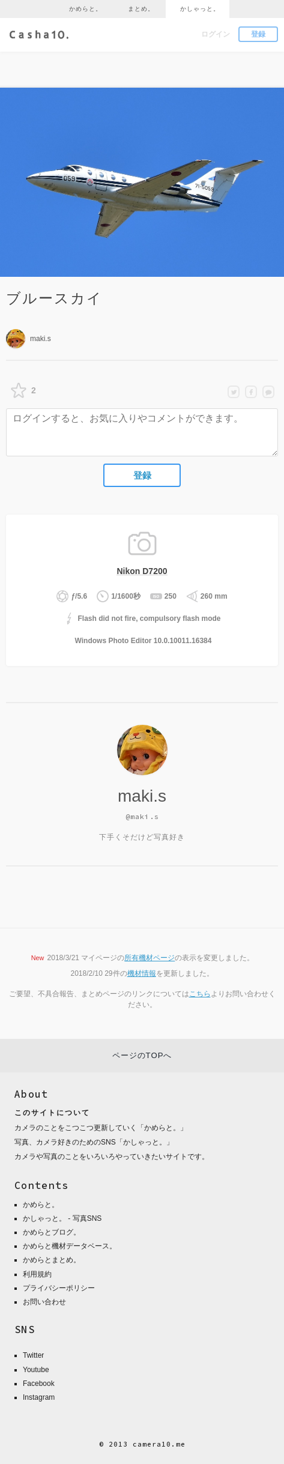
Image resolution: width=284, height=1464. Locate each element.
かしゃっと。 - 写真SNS (62, 1218)
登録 (258, 34)
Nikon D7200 (141, 571)
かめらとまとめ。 (51, 1260)
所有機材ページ (149, 958)
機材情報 (141, 973)
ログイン (215, 34)
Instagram (39, 1397)
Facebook (39, 1383)
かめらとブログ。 (51, 1232)
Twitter (33, 1355)
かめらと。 (85, 8)
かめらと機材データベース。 (69, 1246)
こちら (200, 994)
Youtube (36, 1370)
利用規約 (37, 1274)
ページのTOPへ (142, 1055)
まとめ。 (141, 8)
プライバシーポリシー (59, 1288)
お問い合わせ (44, 1302)
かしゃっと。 (200, 8)
